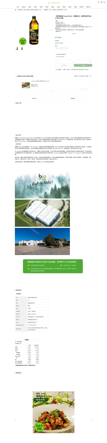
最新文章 (82, 7)
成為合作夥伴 (18, 436)
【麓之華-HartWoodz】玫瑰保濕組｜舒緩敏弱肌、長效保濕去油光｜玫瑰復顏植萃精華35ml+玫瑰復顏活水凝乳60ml (63, 395)
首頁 (18, 7)
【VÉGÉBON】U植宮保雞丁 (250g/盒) (24, 395)
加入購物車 (64, 65)
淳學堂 (75, 7)
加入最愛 (58, 69)
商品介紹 (34, 97)
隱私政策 (23, 431)
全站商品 (23, 7)
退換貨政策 (17, 431)
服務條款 (29, 431)
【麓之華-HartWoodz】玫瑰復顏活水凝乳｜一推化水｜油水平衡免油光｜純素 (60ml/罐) (44, 395)
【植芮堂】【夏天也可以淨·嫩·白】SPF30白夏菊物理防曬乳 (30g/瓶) (81, 395)
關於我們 (88, 7)
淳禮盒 (52, 7)
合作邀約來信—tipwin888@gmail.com (31, 436)
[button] (51, 30)
